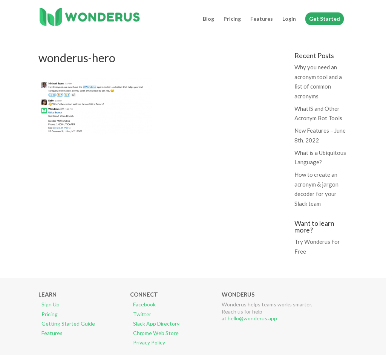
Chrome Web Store (156, 333)
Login (289, 19)
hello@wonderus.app (252, 318)
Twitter (142, 314)
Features (261, 19)
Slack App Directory (156, 323)
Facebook (144, 304)
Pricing (232, 19)
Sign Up (50, 304)
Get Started (324, 18)
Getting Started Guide (68, 323)
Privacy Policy (149, 342)
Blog (208, 19)
